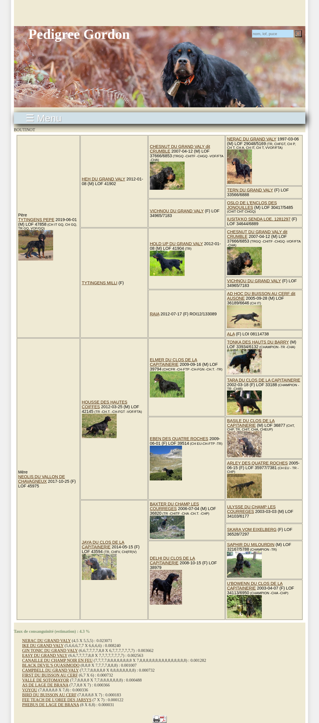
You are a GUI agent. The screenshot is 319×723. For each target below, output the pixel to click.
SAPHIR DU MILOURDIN (250, 544)
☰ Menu (44, 118)
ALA (231, 334)
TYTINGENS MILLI (99, 283)
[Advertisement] (159, 13)
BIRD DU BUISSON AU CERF (49, 695)
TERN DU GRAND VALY (250, 190)
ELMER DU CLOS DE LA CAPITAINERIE (173, 362)
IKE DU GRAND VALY (43, 645)
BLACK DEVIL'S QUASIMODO (51, 665)
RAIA (154, 314)
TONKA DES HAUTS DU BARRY (258, 342)
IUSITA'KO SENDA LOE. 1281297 (258, 219)
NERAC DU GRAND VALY (251, 139)
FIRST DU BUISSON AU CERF (50, 675)
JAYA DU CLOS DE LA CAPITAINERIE (103, 544)
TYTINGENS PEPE (36, 219)
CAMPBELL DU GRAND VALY (50, 670)
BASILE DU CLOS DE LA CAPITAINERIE (251, 423)
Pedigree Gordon (79, 34)
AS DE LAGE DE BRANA (45, 685)
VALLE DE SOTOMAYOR (45, 680)
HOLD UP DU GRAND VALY (176, 243)
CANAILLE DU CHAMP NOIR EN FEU (57, 660)
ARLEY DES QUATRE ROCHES (257, 463)
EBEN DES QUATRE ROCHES (179, 438)
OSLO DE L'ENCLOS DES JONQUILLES (252, 205)
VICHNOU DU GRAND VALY (177, 211)
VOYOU (29, 690)
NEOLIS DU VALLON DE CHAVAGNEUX (41, 479)
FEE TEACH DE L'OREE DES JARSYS (56, 699)
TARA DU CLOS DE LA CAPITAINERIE (263, 380)
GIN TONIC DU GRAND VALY (50, 650)
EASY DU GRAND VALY (44, 655)
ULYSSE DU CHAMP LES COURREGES (251, 509)
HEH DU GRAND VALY (103, 179)
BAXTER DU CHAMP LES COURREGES (174, 506)
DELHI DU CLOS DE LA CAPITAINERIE (172, 560)
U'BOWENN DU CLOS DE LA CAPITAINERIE (254, 585)
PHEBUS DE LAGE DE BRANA (50, 704)
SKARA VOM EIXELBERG (251, 529)
